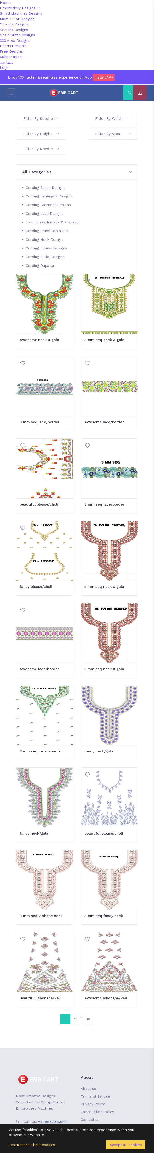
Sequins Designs (14, 30)
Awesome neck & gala (39, 340)
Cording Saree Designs (45, 187)
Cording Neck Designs (45, 239)
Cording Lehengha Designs (49, 196)
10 (88, 1019)
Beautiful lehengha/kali (40, 998)
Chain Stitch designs (17, 35)
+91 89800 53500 (53, 1122)
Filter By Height (41, 133)
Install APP (103, 77)
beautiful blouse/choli (39, 504)
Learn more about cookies (32, 1145)
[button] (77, 172)
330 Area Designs (15, 40)
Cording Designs (14, 24)
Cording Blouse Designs (46, 248)
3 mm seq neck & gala (104, 340)
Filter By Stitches (41, 118)
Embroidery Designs (20, 8)
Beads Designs (13, 46)
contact (6, 62)
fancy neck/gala (98, 751)
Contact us (90, 1119)
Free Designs (11, 51)
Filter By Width (113, 118)
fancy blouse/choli (36, 587)
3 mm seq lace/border (39, 422)
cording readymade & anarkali (52, 222)
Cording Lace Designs (45, 213)
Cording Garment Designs (48, 205)
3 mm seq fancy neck (103, 916)
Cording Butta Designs (45, 257)
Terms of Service (95, 1096)
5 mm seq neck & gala (104, 587)
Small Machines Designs (21, 13)
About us (88, 1089)
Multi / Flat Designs (17, 19)
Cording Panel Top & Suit (47, 231)
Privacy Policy (93, 1104)
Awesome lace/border (104, 422)
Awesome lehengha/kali (105, 998)
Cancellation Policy (97, 1112)
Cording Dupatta (40, 265)
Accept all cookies (126, 1145)
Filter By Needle (41, 149)
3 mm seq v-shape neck (41, 916)
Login (4, 67)
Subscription (11, 57)
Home (5, 2)
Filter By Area (113, 133)
